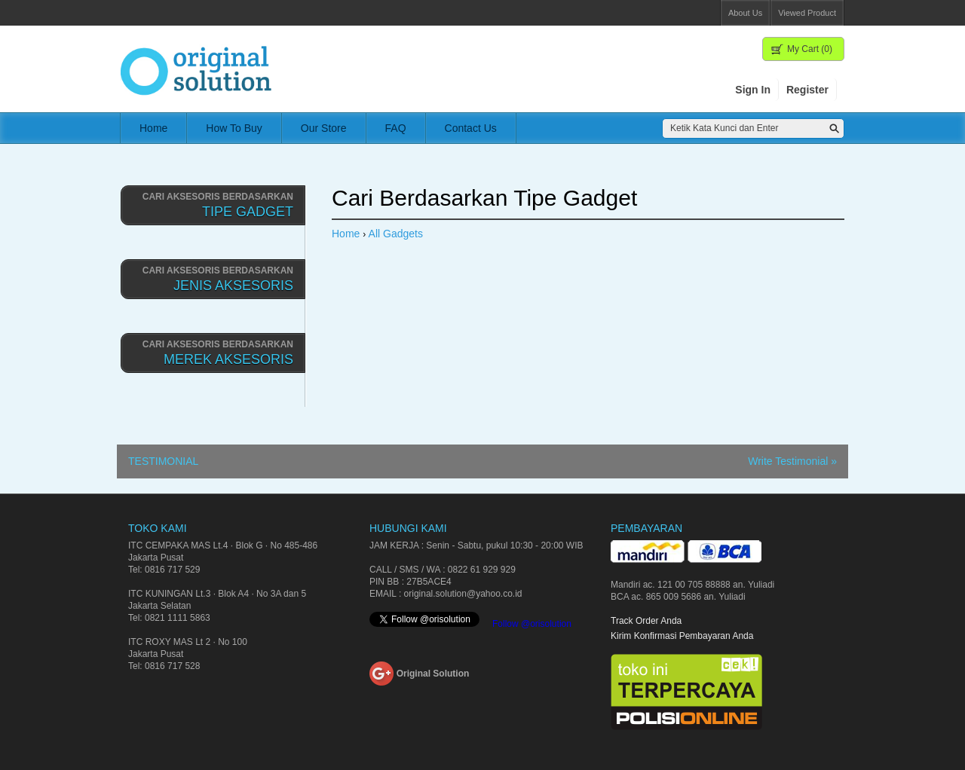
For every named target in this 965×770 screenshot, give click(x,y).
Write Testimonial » (792, 461)
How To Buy (234, 128)
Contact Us (471, 128)
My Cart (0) (809, 49)
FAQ (395, 128)
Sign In (752, 90)
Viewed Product (807, 12)
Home (153, 128)
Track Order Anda (646, 621)
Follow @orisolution (531, 624)
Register (807, 90)
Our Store (324, 128)
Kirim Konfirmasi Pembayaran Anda (682, 636)
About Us (745, 12)
